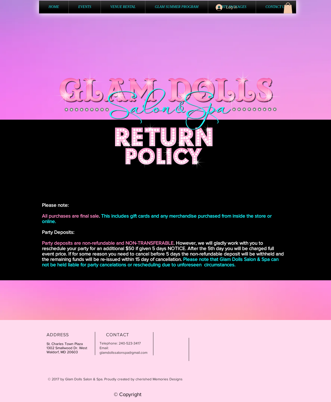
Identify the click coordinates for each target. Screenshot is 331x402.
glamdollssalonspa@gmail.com (123, 352)
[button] (287, 8)
